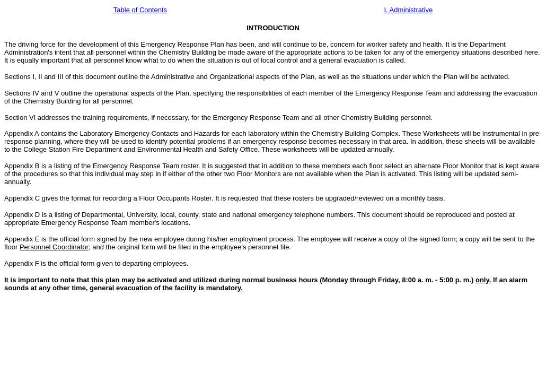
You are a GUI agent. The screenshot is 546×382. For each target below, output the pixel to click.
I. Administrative (408, 10)
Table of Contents (140, 10)
